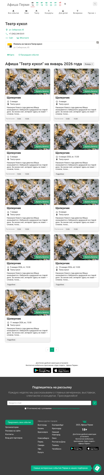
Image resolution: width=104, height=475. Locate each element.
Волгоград (42, 425)
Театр (36, 12)
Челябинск (56, 449)
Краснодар (56, 428)
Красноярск (43, 432)
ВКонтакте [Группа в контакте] (22, 38)
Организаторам (12, 427)
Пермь (40, 442)
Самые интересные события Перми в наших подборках (61, 468)
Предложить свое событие (19, 422)
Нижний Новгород (56, 433)
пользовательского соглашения (65, 408)
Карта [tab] (10, 55)
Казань (41, 428)
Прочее (92, 13)
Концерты (49, 12)
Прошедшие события (29, 55)
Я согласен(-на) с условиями (52, 408)
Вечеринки (77, 12)
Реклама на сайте (13, 431)
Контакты (9, 434)
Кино (26, 12)
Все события (13, 12)
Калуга (41, 452)
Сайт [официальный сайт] (9, 38)
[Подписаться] (94, 403)
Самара (41, 445)
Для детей (63, 12)
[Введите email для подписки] (49, 403)
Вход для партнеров (13, 438)
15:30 (27, 119)
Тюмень (55, 445)
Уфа (39, 449)
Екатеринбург (58, 425)
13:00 (19, 119)
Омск (54, 438)
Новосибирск (43, 438)
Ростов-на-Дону (58, 442)
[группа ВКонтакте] (84, 422)
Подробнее (60, 174)
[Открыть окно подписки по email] (97, 468)
